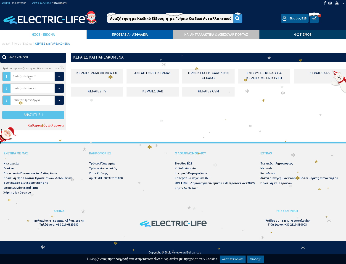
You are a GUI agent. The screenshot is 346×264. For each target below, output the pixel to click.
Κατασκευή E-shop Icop (186, 252)
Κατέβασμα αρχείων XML (192, 178)
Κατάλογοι (267, 173)
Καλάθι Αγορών (185, 168)
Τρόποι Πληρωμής (102, 163)
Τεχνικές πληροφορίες (276, 163)
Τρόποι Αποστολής (103, 168)
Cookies (9, 168)
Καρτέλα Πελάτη (186, 188)
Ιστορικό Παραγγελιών (191, 173)
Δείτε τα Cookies (232, 259)
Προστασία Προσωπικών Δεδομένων (30, 173)
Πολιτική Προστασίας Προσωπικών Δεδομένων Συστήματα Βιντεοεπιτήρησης (37, 180)
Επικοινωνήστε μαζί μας (20, 188)
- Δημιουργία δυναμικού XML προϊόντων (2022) (215, 183)
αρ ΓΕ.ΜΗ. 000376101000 (106, 178)
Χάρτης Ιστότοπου (17, 192)
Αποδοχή (255, 259)
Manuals (266, 168)
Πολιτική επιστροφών (276, 183)
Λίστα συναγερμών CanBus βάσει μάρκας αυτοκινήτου (299, 178)
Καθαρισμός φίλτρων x (46, 125)
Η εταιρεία (10, 163)
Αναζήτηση (33, 115)
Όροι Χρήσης (98, 173)
